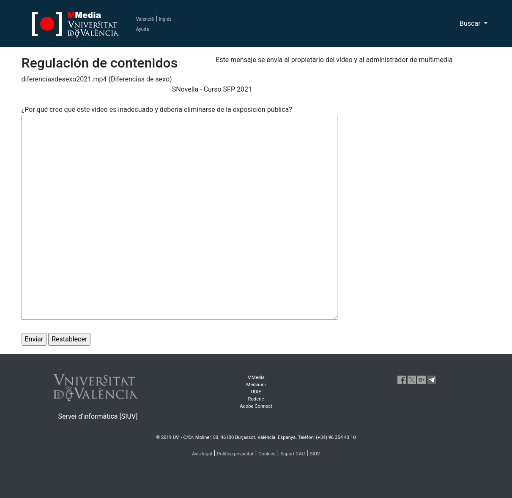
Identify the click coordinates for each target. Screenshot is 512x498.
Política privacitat (235, 454)
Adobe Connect (256, 406)
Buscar (471, 23)
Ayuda (142, 29)
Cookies (266, 454)
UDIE (256, 392)
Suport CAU (292, 454)
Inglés (165, 19)
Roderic (256, 399)
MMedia (256, 377)
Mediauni (256, 384)
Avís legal (202, 454)
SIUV (315, 454)
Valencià (145, 19)
